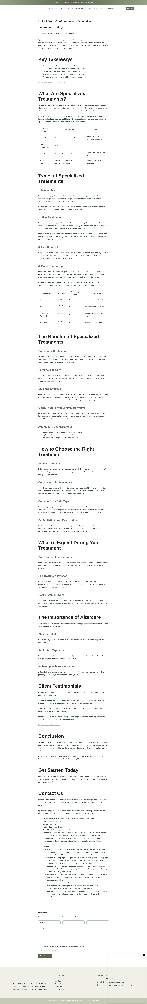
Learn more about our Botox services (52, 82)
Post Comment (45, 956)
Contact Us (59, 989)
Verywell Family (55, 821)
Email (66, 922)
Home (44, 8)
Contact (111, 8)
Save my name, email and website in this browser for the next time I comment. (63, 946)
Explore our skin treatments (49, 725)
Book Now (130, 8)
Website (90, 922)
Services (53, 9)
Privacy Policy (52, 950)
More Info (58, 987)
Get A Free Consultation (84, 2)
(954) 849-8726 (106, 978)
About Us (65, 9)
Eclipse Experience (93, 1001)
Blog (103, 8)
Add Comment (45, 929)
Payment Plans (93, 8)
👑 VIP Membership (78, 8)
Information (73, 33)
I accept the (48, 950)
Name (42, 922)
